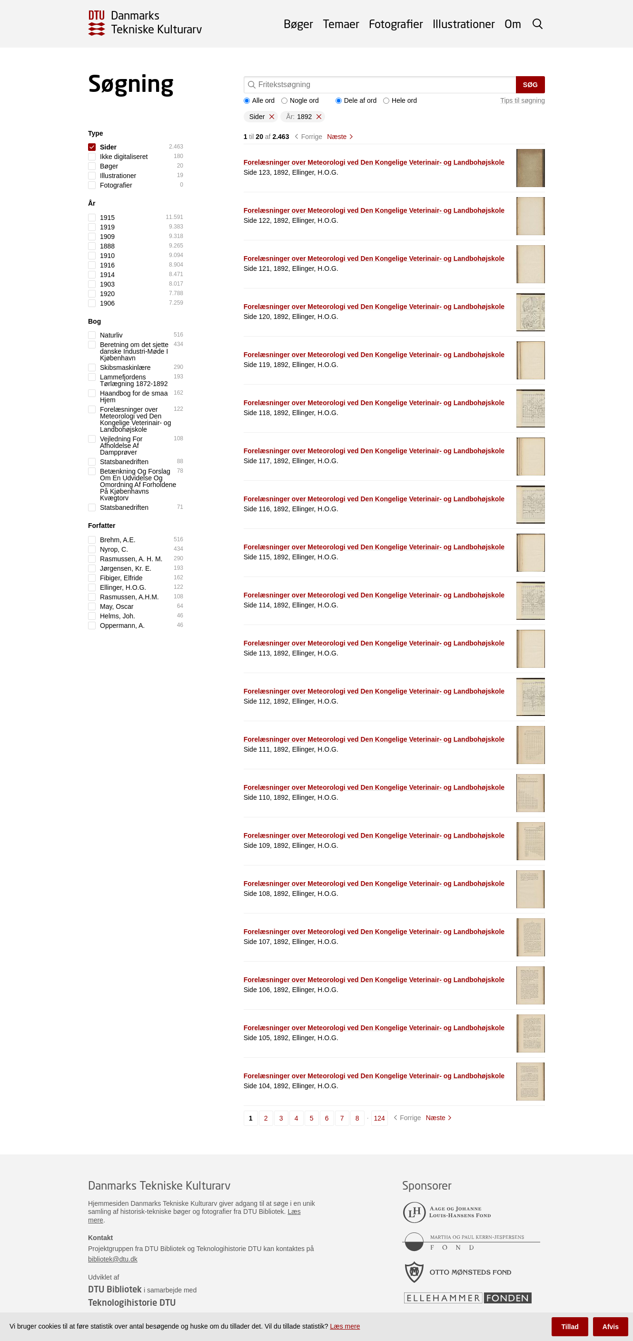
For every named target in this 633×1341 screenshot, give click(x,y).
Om (512, 23)
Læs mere (345, 1326)
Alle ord (259, 100)
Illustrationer (464, 23)
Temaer (341, 23)
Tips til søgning (522, 100)
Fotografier (396, 23)
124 (379, 1118)
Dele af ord (356, 100)
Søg (530, 85)
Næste (336, 136)
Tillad (569, 1327)
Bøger (298, 23)
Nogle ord (300, 100)
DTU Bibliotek (115, 1289)
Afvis (611, 1327)
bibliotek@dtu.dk (113, 1259)
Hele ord (400, 100)
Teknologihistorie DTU (132, 1302)
